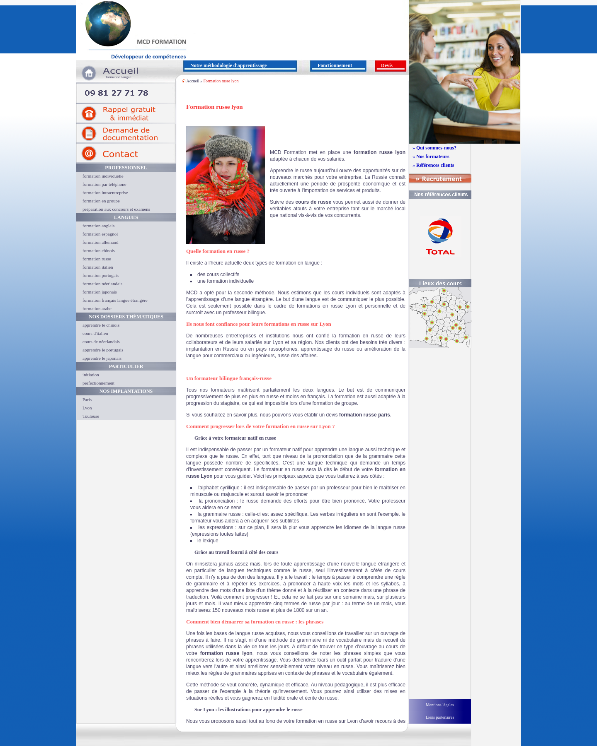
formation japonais (100, 291)
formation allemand (100, 242)
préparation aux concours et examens (116, 209)
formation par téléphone (104, 184)
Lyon (87, 407)
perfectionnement (98, 382)
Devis (387, 65)
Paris (87, 399)
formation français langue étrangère (115, 300)
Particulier (126, 366)
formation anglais (98, 225)
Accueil (192, 81)
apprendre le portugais (103, 349)
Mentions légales (440, 705)
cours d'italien (95, 333)
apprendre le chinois (101, 324)
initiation (91, 374)
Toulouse (91, 416)
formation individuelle (103, 175)
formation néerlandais (102, 283)
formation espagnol (100, 233)
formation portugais (101, 275)
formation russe (97, 258)
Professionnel (126, 168)
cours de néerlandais (101, 341)
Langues (126, 217)
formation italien (98, 267)
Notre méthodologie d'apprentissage (228, 65)
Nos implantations (126, 391)
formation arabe (97, 308)
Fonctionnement (335, 65)
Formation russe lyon (221, 81)
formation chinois (99, 250)
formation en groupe (101, 200)
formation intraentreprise (105, 192)
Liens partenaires (440, 717)
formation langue (118, 77)
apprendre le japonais (102, 358)
